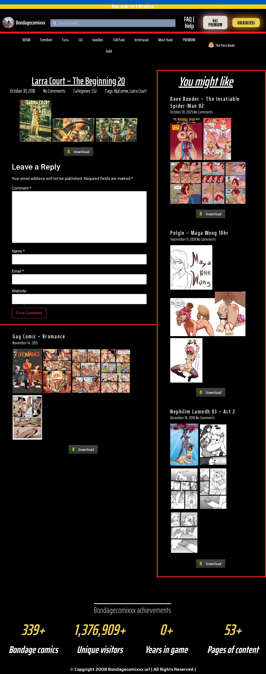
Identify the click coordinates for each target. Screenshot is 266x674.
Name (18, 251)
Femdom (46, 39)
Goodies (97, 39)
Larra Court (138, 91)
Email (18, 271)
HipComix (121, 91)
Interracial (141, 39)
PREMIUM (189, 39)
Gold (109, 51)
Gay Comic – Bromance (39, 336)
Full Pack (119, 39)
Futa (65, 39)
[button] (215, 22)
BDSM (26, 39)
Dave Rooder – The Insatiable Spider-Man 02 (205, 102)
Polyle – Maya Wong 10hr (199, 232)
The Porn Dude (225, 45)
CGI (80, 39)
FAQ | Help (189, 22)
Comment (21, 188)
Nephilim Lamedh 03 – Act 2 (202, 411)
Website (19, 291)
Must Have (165, 39)
